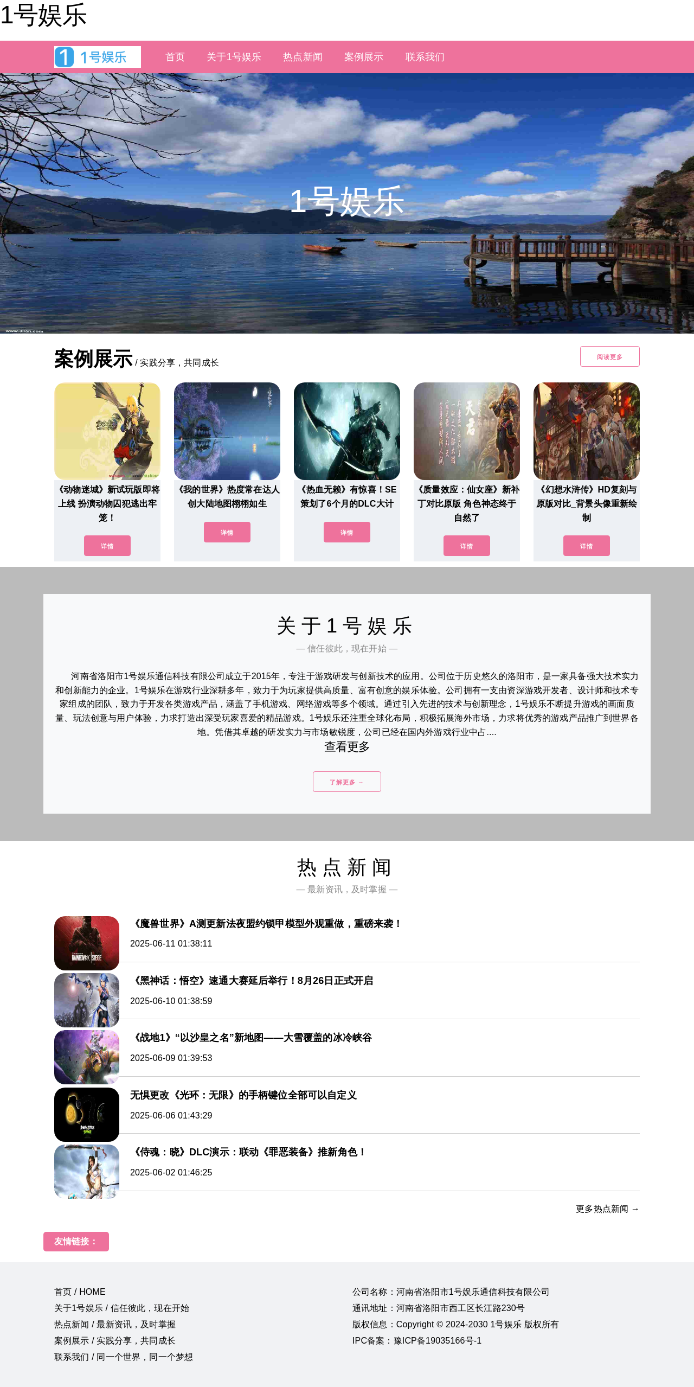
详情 (107, 546)
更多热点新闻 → (608, 1208)
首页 (175, 57)
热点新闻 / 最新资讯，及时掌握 (115, 1324)
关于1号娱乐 (234, 57)
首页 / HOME (80, 1291)
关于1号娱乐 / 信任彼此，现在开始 (121, 1308)
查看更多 (347, 746)
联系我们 (425, 57)
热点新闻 (303, 57)
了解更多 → (347, 782)
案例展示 (364, 57)
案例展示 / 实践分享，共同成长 (115, 1340)
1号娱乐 (43, 15)
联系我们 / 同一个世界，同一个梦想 (123, 1357)
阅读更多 (610, 357)
